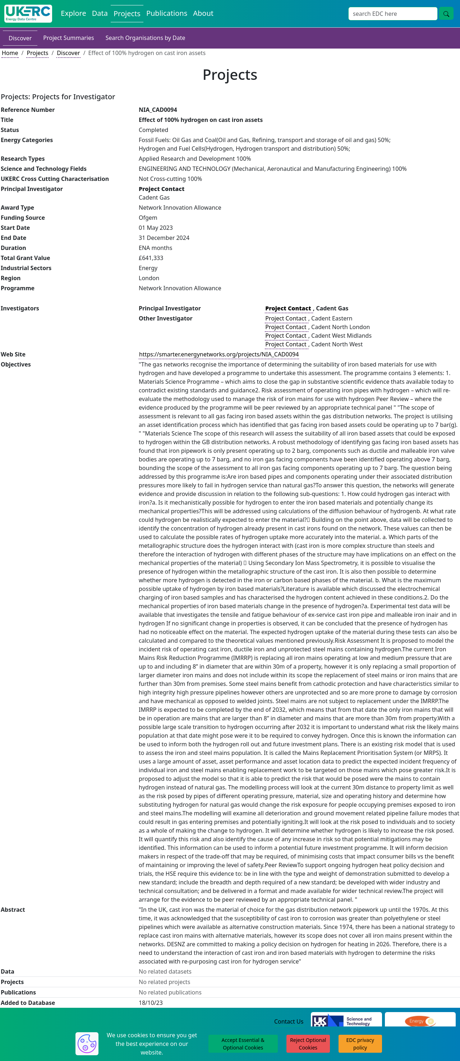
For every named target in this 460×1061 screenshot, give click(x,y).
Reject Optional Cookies (308, 1044)
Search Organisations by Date (145, 38)
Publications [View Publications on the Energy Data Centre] (166, 13)
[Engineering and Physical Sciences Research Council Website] (420, 1022)
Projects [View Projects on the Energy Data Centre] (127, 13)
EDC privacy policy (360, 1044)
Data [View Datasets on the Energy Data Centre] (100, 13)
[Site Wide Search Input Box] (393, 14)
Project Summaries (68, 38)
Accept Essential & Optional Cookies (243, 1044)
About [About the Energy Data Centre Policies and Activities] (203, 13)
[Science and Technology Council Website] (346, 1022)
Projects (37, 53)
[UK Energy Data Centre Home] (28, 13)
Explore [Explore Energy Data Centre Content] (73, 13)
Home (10, 53)
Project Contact (286, 318)
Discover (20, 38)
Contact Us (288, 1021)
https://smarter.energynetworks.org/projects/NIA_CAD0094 (219, 354)
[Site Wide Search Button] (446, 13)
